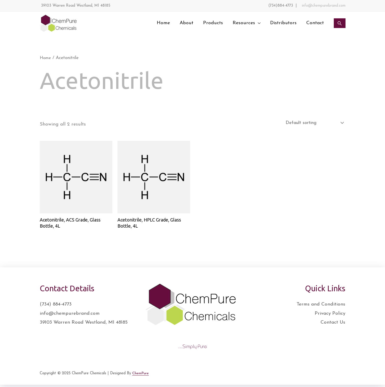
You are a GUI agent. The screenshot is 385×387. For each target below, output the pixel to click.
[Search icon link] (340, 23)
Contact (315, 23)
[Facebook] (310, 376)
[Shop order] (310, 123)
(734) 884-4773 (56, 306)
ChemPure (140, 375)
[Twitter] (321, 376)
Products (213, 23)
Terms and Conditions (321, 306)
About (186, 23)
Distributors (283, 23)
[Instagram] (332, 376)
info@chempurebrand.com (324, 6)
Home (163, 23)
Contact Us (333, 324)
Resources (244, 23)
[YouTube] (344, 376)
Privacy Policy (330, 315)
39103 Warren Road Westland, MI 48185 (84, 324)
